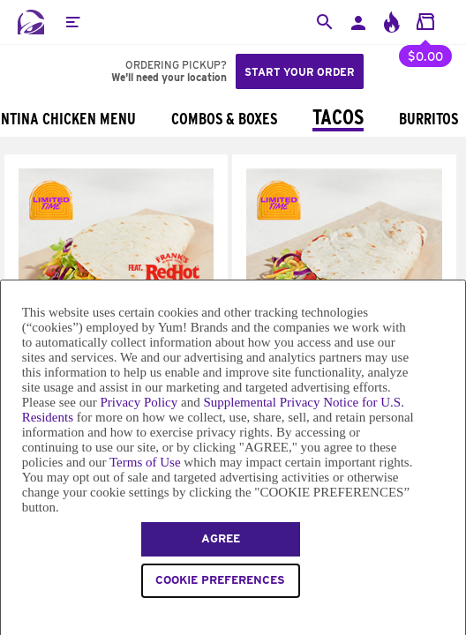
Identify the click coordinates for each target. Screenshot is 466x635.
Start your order (299, 71)
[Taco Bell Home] (31, 22)
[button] (72, 22)
